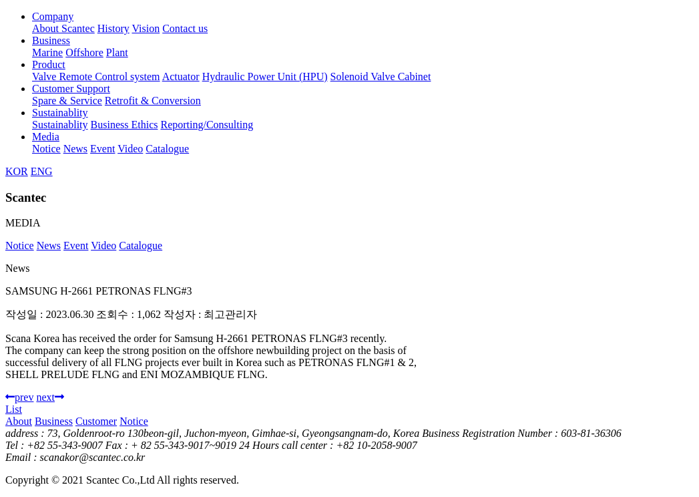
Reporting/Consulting (206, 124)
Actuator (181, 76)
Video (130, 148)
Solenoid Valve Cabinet (380, 76)
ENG (42, 171)
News (75, 148)
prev (19, 397)
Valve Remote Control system (96, 76)
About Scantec (63, 28)
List (13, 409)
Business (51, 40)
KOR (16, 171)
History (113, 28)
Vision (146, 28)
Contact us (185, 28)
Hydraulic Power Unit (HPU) (265, 76)
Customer (96, 421)
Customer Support (71, 88)
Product (48, 64)
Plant (117, 52)
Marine (47, 52)
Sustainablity (60, 112)
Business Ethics (124, 124)
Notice (46, 148)
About (18, 421)
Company (52, 16)
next (50, 397)
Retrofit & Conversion (153, 100)
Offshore (84, 52)
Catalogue (167, 148)
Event (102, 148)
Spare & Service (67, 100)
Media (45, 136)
